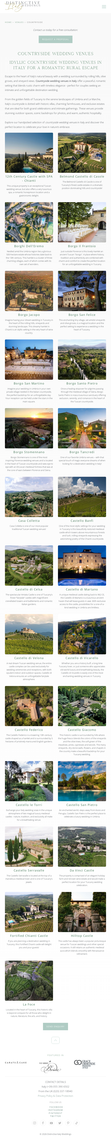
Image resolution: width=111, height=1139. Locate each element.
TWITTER (55, 1116)
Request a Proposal (55, 39)
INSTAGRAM (55, 1109)
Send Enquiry (55, 1026)
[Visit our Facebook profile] (43, 1123)
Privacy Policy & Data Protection (55, 1095)
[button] (104, 6)
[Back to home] (22, 6)
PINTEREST (55, 1113)
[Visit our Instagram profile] (35, 1123)
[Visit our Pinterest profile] (68, 1123)
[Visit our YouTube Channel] (51, 1123)
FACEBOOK (56, 1107)
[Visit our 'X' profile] (60, 1123)
